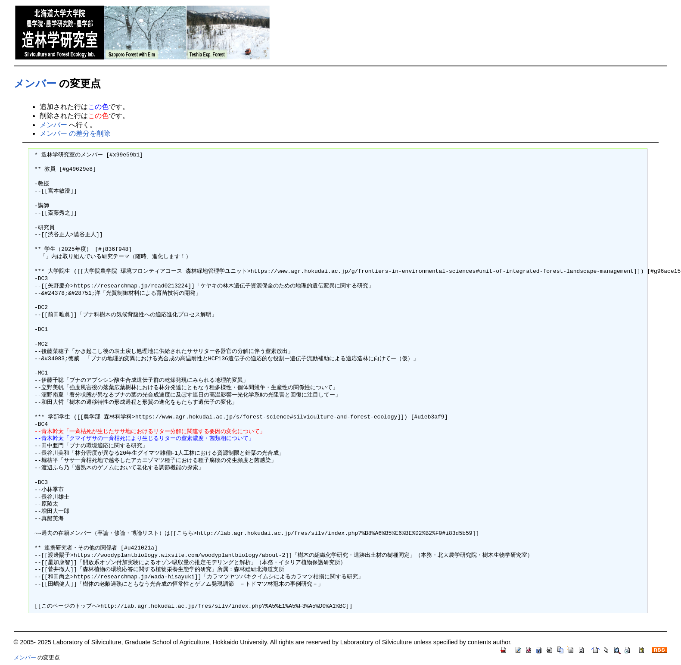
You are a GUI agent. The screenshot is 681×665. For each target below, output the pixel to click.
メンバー (35, 83)
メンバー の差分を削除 (75, 133)
